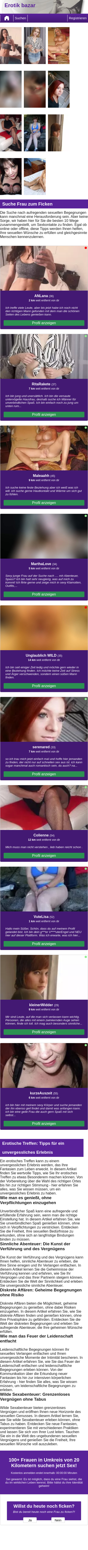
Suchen (20, 18)
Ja (30, 1520)
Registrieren (78, 18)
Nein (58, 1520)
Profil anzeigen (44, 323)
